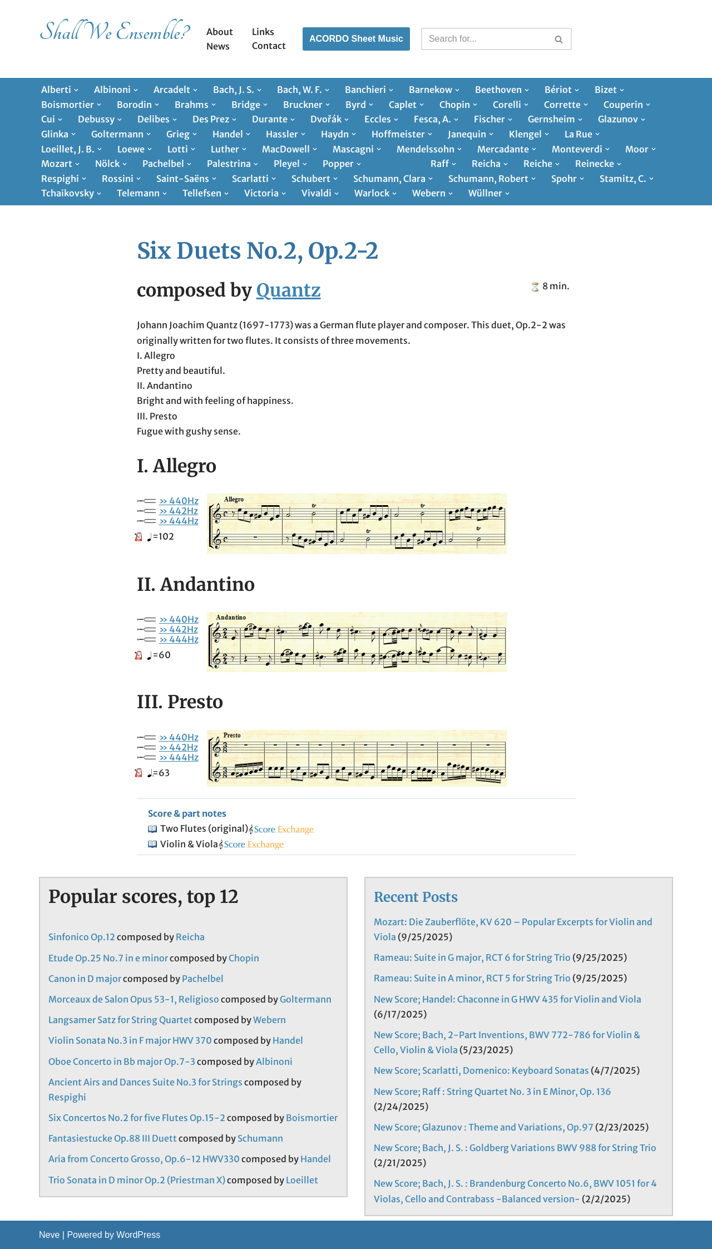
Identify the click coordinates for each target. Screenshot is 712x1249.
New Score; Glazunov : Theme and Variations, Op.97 (484, 1127)
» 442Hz (178, 510)
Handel (288, 1040)
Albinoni (274, 1061)
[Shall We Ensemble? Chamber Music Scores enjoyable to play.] (113, 39)
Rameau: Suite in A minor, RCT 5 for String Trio (472, 978)
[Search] (484, 39)
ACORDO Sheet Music (356, 38)
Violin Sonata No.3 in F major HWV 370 (130, 1040)
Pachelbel (203, 978)
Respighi (67, 1097)
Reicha (190, 936)
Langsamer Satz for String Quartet (120, 1019)
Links (263, 31)
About (219, 31)
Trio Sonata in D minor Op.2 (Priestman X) (136, 1180)
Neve (49, 1235)
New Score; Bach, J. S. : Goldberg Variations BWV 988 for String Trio (515, 1147)
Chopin (244, 958)
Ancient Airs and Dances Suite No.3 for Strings (145, 1082)
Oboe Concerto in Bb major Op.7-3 (121, 1061)
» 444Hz (179, 520)
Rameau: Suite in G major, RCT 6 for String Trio (472, 957)
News (218, 46)
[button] (76, 90)
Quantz (288, 290)
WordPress (138, 1235)
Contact (269, 45)
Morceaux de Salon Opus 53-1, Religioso (133, 999)
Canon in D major (84, 978)
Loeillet (302, 1180)
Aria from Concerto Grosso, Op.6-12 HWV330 (144, 1158)
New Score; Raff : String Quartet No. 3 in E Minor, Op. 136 (492, 1091)
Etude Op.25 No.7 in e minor (108, 958)
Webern (269, 1019)
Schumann (260, 1138)
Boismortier (312, 1117)
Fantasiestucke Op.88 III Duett (112, 1138)
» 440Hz (179, 500)
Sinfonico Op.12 (81, 936)
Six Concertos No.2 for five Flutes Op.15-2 (136, 1117)
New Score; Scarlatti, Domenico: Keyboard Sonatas (481, 1070)
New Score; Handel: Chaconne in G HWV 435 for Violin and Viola (507, 999)
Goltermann (306, 999)
